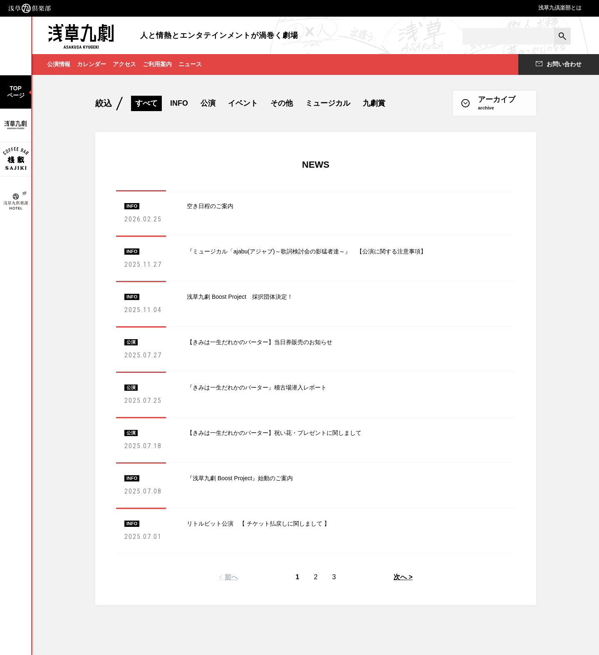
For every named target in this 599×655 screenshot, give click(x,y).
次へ (400, 577)
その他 (281, 103)
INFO (179, 103)
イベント (243, 103)
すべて (146, 103)
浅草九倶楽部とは (560, 8)
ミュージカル (327, 103)
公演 (207, 103)
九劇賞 (374, 103)
